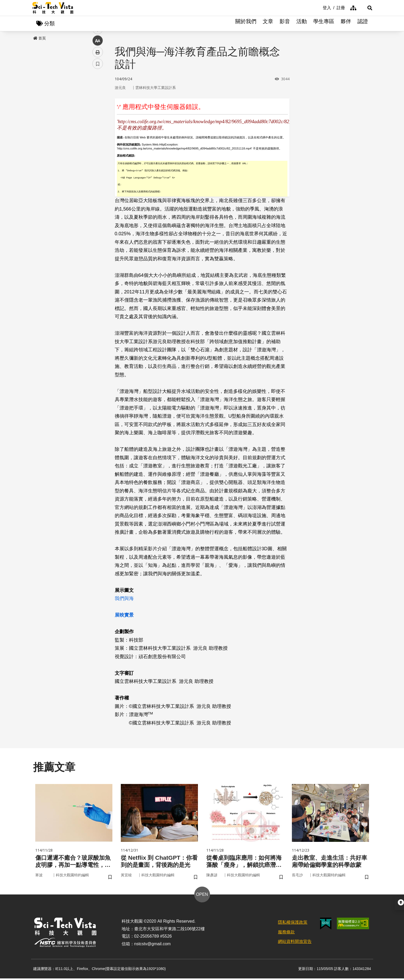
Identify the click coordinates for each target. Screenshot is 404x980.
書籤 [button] (97, 158)
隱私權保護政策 (292, 924)
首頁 (39, 39)
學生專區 (323, 24)
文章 (268, 24)
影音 (285, 24)
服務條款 (286, 933)
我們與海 (124, 599)
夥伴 (346, 24)
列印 (97, 147)
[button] (365, 8)
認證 (362, 24)
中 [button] (98, 135)
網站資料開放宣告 (295, 943)
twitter (98, 112)
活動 (301, 24)
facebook (98, 100)
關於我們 (245, 24)
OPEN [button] (202, 896)
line (96, 124)
